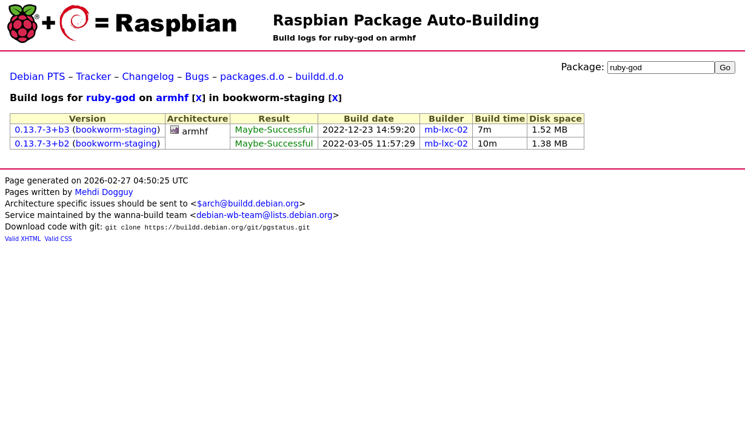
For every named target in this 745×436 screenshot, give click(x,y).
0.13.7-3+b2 (42, 143)
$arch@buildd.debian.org (248, 203)
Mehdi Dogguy (104, 192)
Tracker (94, 76)
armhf (172, 98)
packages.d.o (252, 76)
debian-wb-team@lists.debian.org (264, 215)
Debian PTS (37, 76)
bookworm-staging (116, 129)
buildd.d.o (319, 76)
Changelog (148, 76)
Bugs (197, 76)
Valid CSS (58, 239)
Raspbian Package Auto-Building (406, 20)
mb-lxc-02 (446, 129)
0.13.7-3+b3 (42, 129)
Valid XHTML (23, 239)
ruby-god (111, 98)
